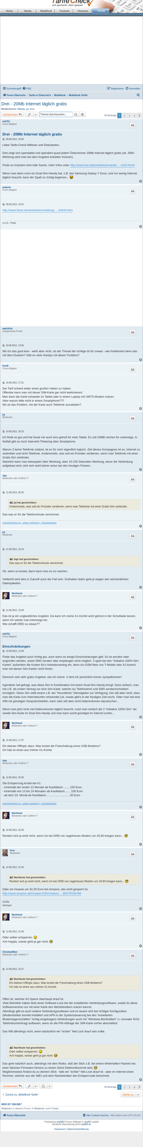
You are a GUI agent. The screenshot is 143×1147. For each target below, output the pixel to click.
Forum (101, 11)
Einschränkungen (16, 646)
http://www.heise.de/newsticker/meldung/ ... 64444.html (37, 210)
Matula (21, 109)
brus (32, 109)
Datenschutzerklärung (78, 1129)
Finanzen (83, 11)
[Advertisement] (71, 51)
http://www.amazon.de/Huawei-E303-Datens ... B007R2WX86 (41, 893)
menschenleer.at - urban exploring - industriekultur (29, 522)
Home (9, 11)
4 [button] (134, 116)
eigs (4, 475)
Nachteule (17, 593)
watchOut (7, 328)
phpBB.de (86, 1124)
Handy (28, 11)
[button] (139, 115)
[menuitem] (26, 88)
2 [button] (124, 116)
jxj (27, 109)
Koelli (5, 366)
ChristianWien (9, 952)
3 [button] (129, 116)
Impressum (59, 1129)
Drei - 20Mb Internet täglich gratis (34, 103)
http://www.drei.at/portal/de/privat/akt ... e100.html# (102, 165)
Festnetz (65, 11)
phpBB (60, 1122)
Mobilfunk (46, 11)
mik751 (6, 121)
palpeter (6, 187)
